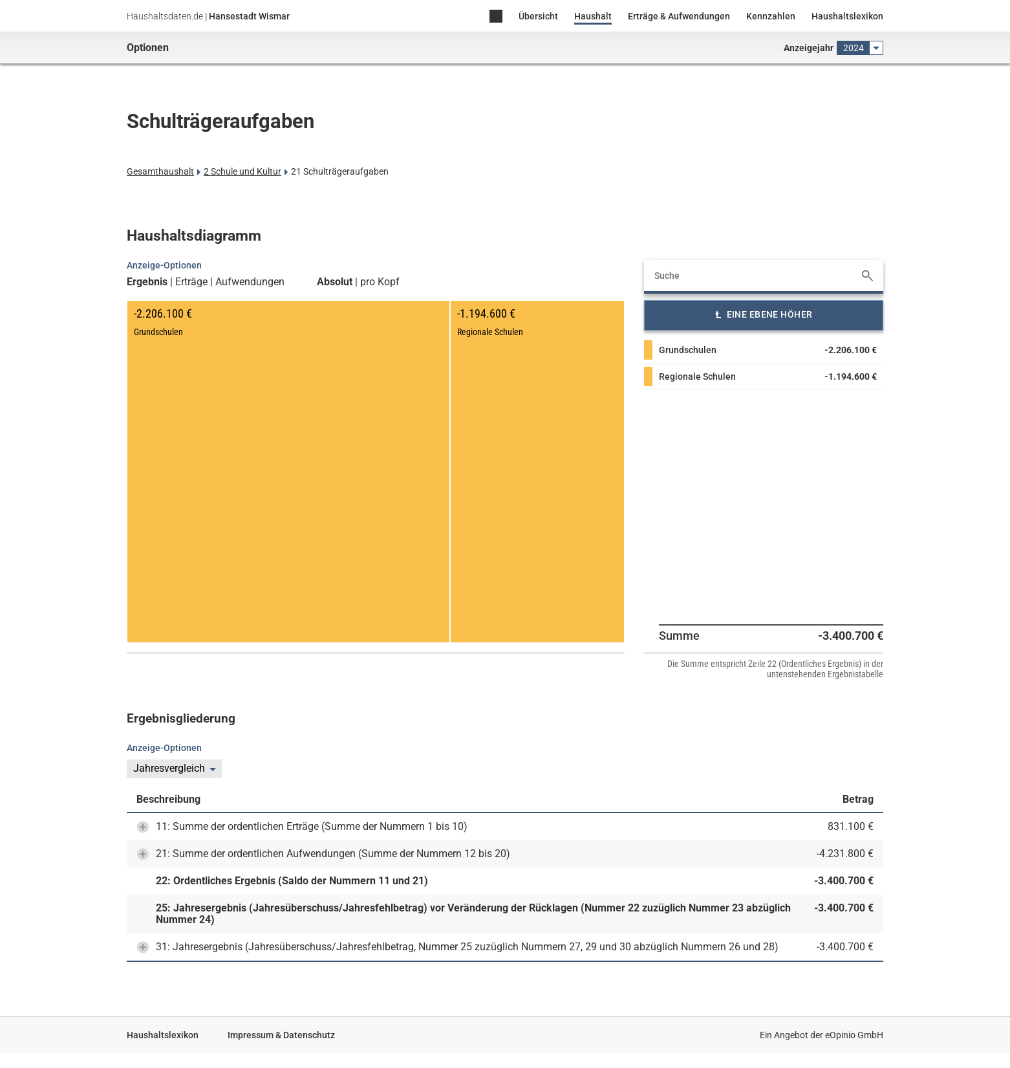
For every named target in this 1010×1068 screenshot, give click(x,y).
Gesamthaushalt (160, 171)
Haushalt (593, 16)
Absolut (334, 282)
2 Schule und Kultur (242, 171)
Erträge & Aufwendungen (679, 16)
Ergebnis (147, 282)
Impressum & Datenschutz (281, 1035)
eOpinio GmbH (854, 1035)
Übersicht (538, 16)
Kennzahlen (770, 16)
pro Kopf (380, 282)
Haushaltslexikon (847, 16)
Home (495, 17)
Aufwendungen (250, 282)
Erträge (191, 282)
